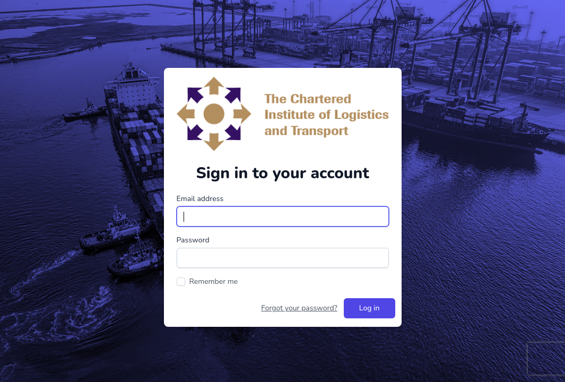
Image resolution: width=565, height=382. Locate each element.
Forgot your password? (299, 308)
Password (193, 240)
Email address (200, 199)
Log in (369, 308)
